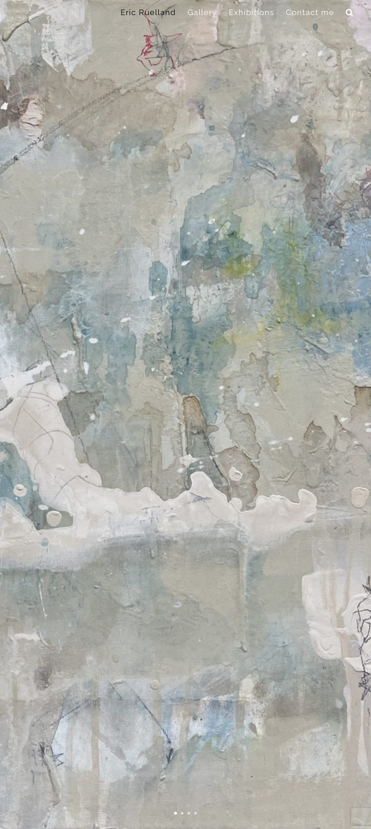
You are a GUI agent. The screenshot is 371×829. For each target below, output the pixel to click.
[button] (350, 12)
